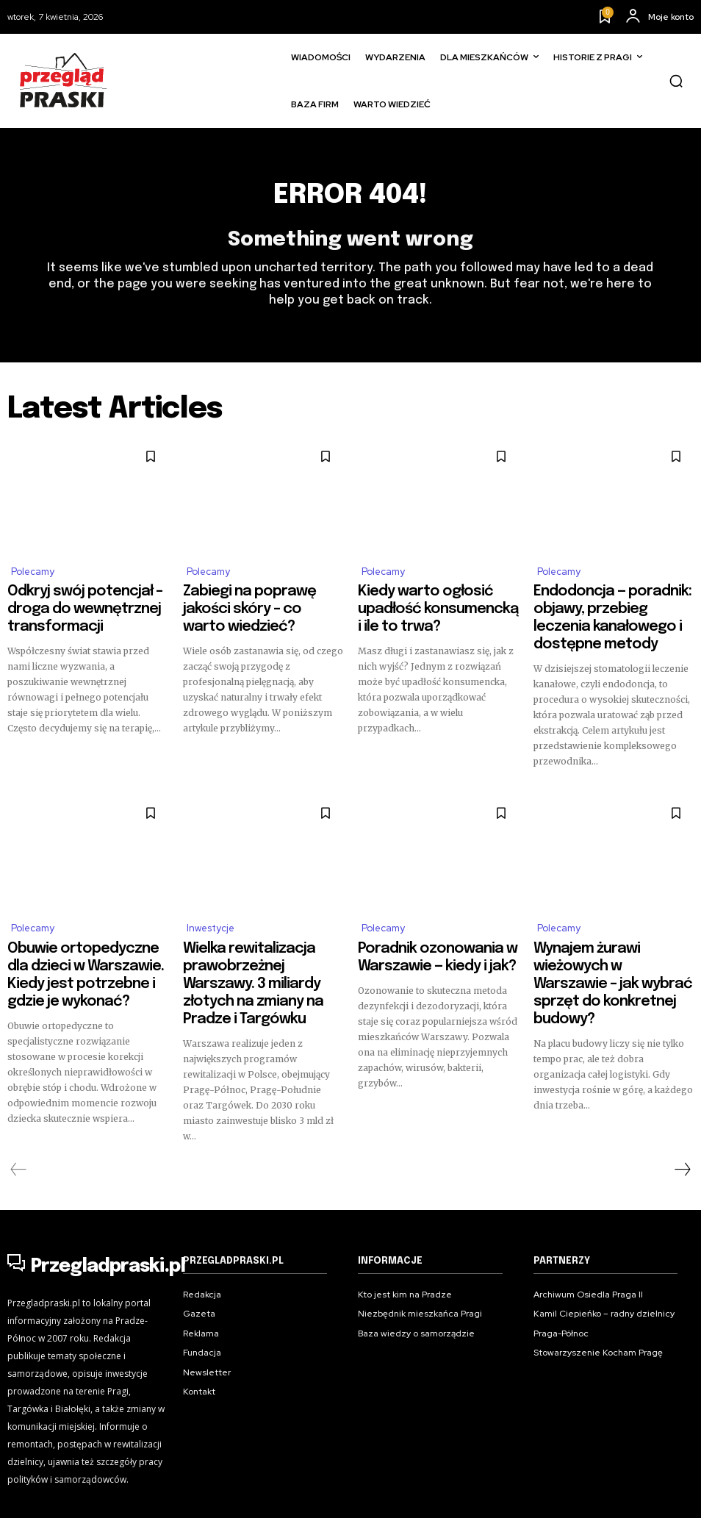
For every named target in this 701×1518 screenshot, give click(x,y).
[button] (676, 81)
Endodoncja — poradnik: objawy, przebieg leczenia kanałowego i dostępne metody (613, 609)
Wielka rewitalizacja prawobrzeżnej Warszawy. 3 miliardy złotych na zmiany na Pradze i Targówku (257, 942)
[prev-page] (18, 1110)
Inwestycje (210, 904)
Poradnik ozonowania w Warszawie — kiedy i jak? (419, 929)
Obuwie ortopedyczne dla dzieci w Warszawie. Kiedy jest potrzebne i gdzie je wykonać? (84, 936)
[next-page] (682, 1110)
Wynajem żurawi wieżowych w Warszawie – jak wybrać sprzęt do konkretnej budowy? (610, 936)
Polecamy (32, 577)
